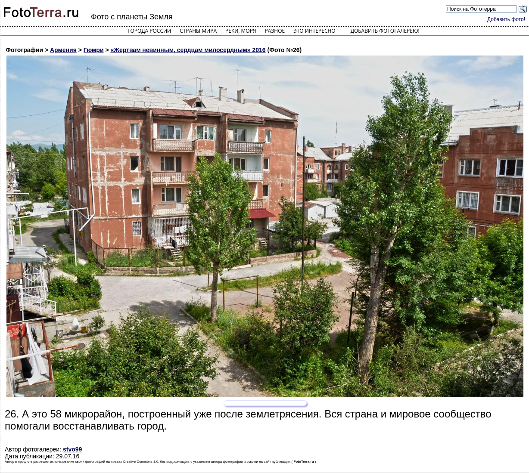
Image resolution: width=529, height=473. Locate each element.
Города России (149, 30)
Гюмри (94, 49)
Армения (63, 49)
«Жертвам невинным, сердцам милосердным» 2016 (187, 49)
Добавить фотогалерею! (385, 30)
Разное (275, 30)
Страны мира (198, 30)
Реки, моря (240, 30)
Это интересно (314, 30)
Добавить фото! (506, 19)
